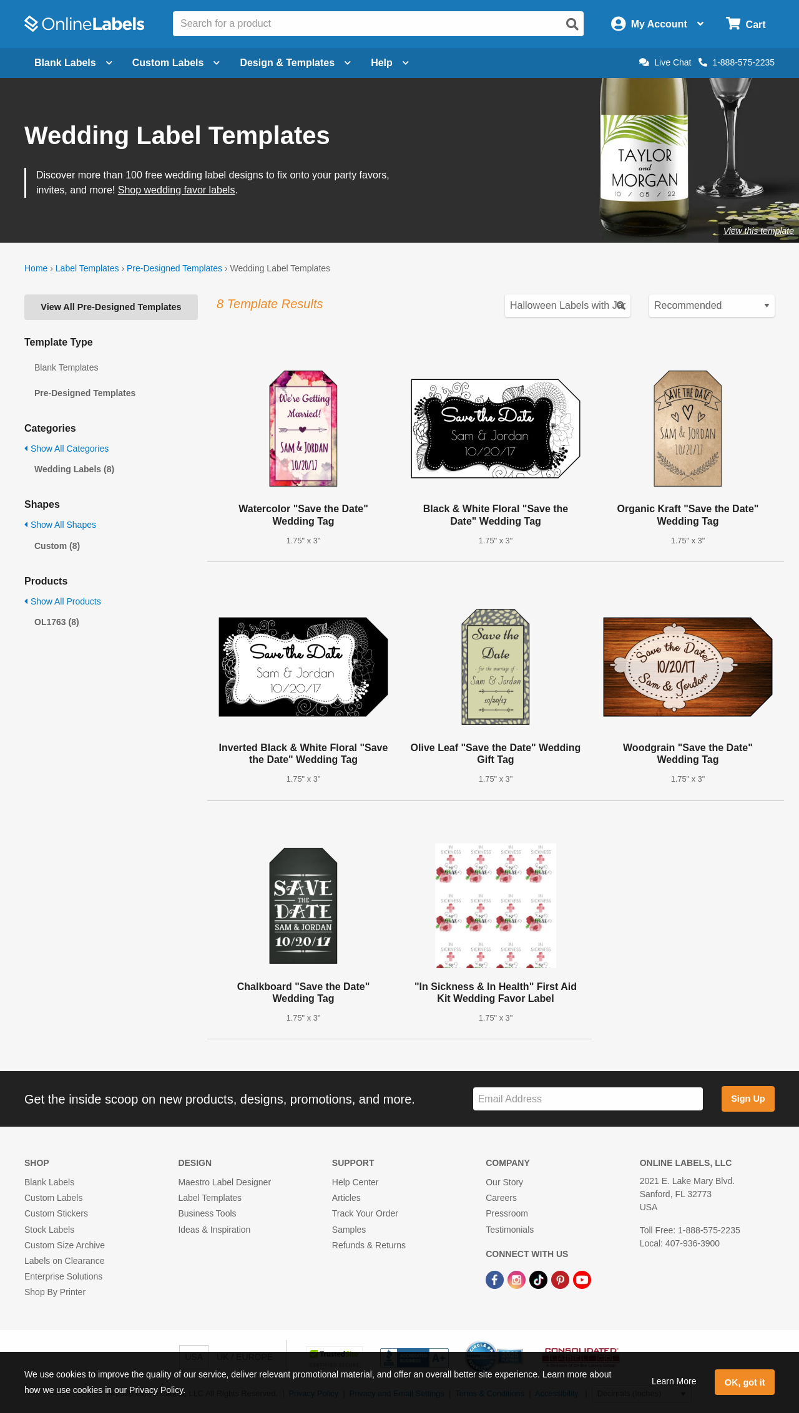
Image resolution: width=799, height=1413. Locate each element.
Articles (346, 1198)
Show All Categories (66, 449)
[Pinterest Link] (561, 1279)
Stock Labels (49, 1230)
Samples (349, 1230)
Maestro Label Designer (224, 1182)
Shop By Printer (55, 1292)
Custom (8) (57, 546)
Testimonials (510, 1230)
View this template (758, 231)
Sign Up (748, 1099)
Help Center (355, 1182)
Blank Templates (66, 367)
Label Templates (87, 268)
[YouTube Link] (582, 1279)
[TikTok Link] (539, 1279)
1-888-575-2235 (737, 62)
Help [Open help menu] (390, 62)
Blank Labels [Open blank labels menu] (73, 62)
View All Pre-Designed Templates (111, 307)
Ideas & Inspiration (214, 1230)
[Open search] (572, 24)
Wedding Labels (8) (74, 469)
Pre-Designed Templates (174, 268)
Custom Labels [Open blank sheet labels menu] (176, 62)
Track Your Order (365, 1213)
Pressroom (507, 1213)
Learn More (674, 1381)
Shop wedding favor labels (176, 190)
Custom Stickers (56, 1213)
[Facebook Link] (496, 1279)
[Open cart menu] (746, 24)
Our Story (504, 1182)
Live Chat (665, 62)
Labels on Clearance (64, 1261)
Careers (501, 1198)
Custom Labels (53, 1198)
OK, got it (745, 1382)
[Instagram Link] (517, 1279)
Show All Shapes (60, 525)
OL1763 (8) (56, 622)
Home (35, 268)
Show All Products (62, 601)
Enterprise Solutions (63, 1276)
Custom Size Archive (64, 1245)
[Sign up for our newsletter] (588, 1098)
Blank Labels (49, 1182)
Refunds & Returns (369, 1245)
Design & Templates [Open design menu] (295, 62)
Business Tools (207, 1213)
